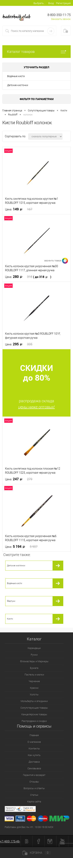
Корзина (36, 852)
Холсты (34, 694)
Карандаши (34, 648)
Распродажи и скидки (34, 721)
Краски (34, 687)
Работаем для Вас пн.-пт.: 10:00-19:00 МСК (29, 827)
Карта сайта (34, 801)
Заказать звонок (61, 19)
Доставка (34, 761)
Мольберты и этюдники (34, 701)
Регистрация (63, 3)
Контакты (34, 748)
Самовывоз (34, 768)
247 (18, 479)
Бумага (34, 668)
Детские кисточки (17, 85)
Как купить (34, 755)
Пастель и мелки (34, 674)
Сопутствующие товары (34, 707)
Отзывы (34, 781)
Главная (34, 735)
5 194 (21, 546)
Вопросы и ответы (34, 788)
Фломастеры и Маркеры (34, 661)
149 (18, 209)
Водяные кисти (16, 76)
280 (28, 277)
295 (18, 344)
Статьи (34, 794)
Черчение (34, 681)
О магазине (34, 741)
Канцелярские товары (34, 714)
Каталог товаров (36, 51)
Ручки (34, 654)
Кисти (10, 619)
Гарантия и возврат (34, 775)
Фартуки (11, 601)
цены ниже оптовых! (36, 407)
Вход (51, 3)
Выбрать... (39, 3)
